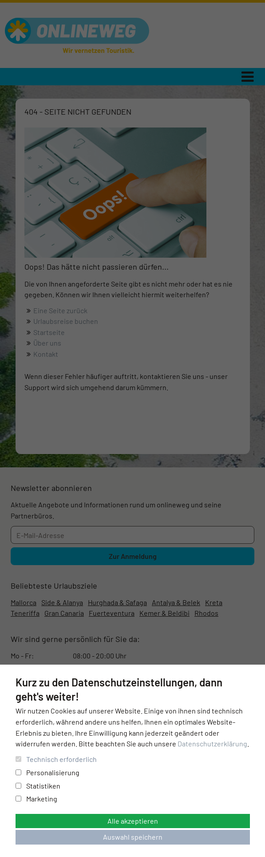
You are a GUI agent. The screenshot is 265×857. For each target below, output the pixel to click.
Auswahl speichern (132, 837)
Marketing (36, 798)
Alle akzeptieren (132, 821)
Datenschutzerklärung (212, 743)
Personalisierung (47, 772)
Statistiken (38, 785)
